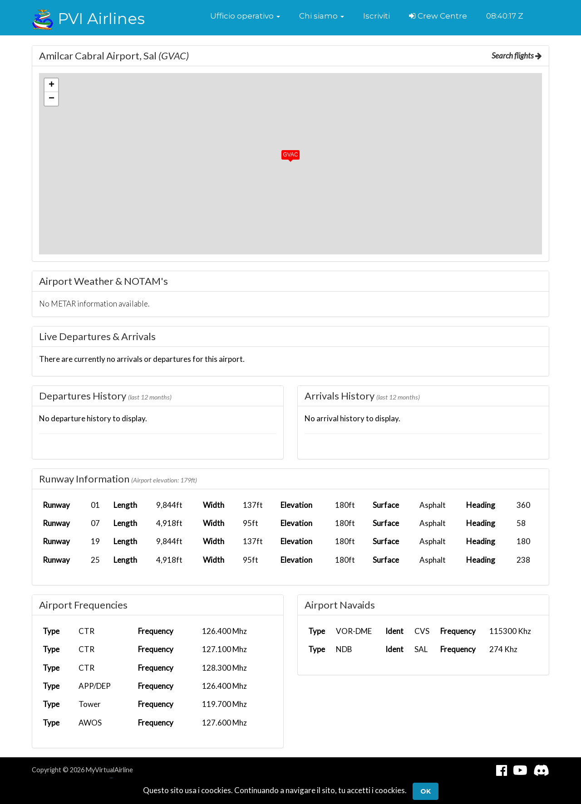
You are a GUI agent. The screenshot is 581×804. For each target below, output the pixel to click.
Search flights (517, 55)
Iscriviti (376, 15)
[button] (245, 16)
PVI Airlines (88, 18)
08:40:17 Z (504, 15)
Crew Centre (438, 15)
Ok (425, 791)
